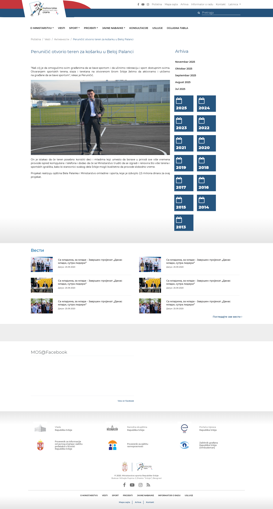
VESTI (105, 495)
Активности (61, 39)
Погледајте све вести (227, 316)
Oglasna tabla (177, 28)
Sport (73, 28)
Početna (157, 4)
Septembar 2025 (185, 75)
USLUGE (189, 495)
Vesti (61, 28)
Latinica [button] (233, 4)
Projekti (90, 28)
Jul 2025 (180, 89)
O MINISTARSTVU (89, 495)
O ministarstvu (41, 28)
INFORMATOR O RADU (169, 495)
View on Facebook (126, 401)
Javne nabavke (113, 28)
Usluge (157, 28)
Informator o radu (202, 4)
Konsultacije (138, 28)
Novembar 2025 (185, 61)
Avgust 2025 (182, 82)
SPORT (115, 495)
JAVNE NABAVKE (145, 495)
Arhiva (184, 4)
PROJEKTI (128, 495)
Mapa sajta (171, 4)
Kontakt (221, 4)
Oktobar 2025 (183, 68)
